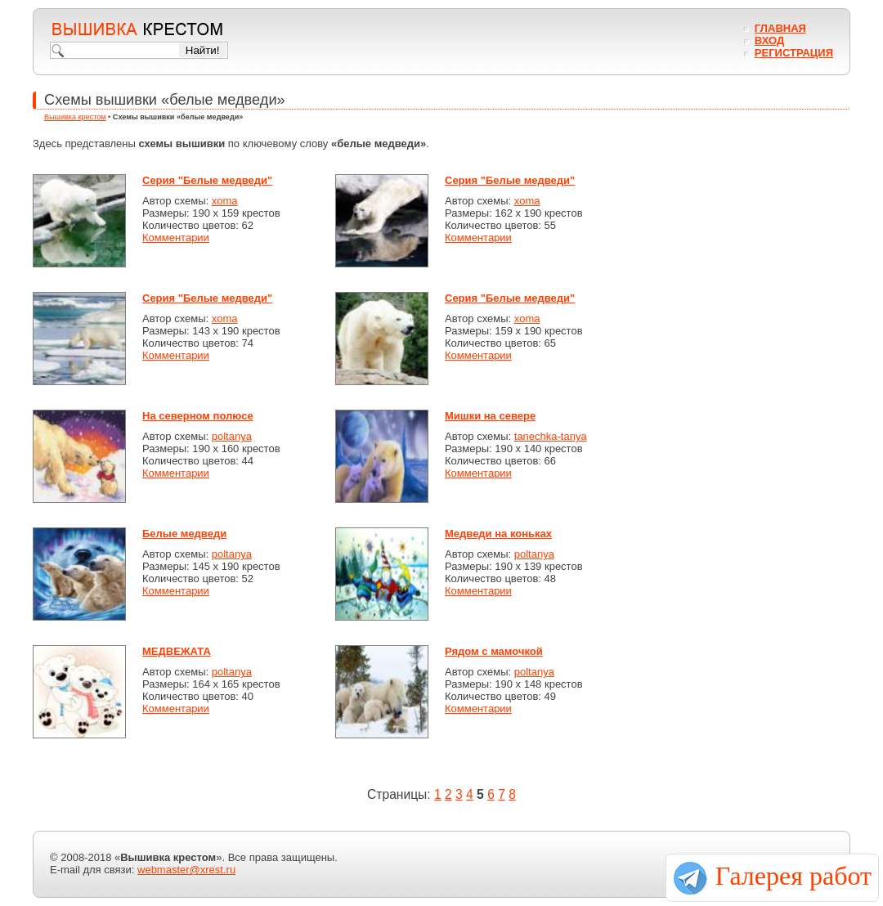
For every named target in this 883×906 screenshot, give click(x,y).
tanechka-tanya (550, 436)
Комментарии (175, 237)
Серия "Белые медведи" (207, 180)
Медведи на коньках (498, 533)
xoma (225, 201)
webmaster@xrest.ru (186, 869)
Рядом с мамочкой (494, 651)
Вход (769, 40)
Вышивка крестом (75, 117)
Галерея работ (793, 875)
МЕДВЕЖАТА (176, 651)
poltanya (232, 436)
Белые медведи (184, 533)
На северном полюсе (197, 416)
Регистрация (794, 53)
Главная (780, 28)
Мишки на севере (490, 416)
